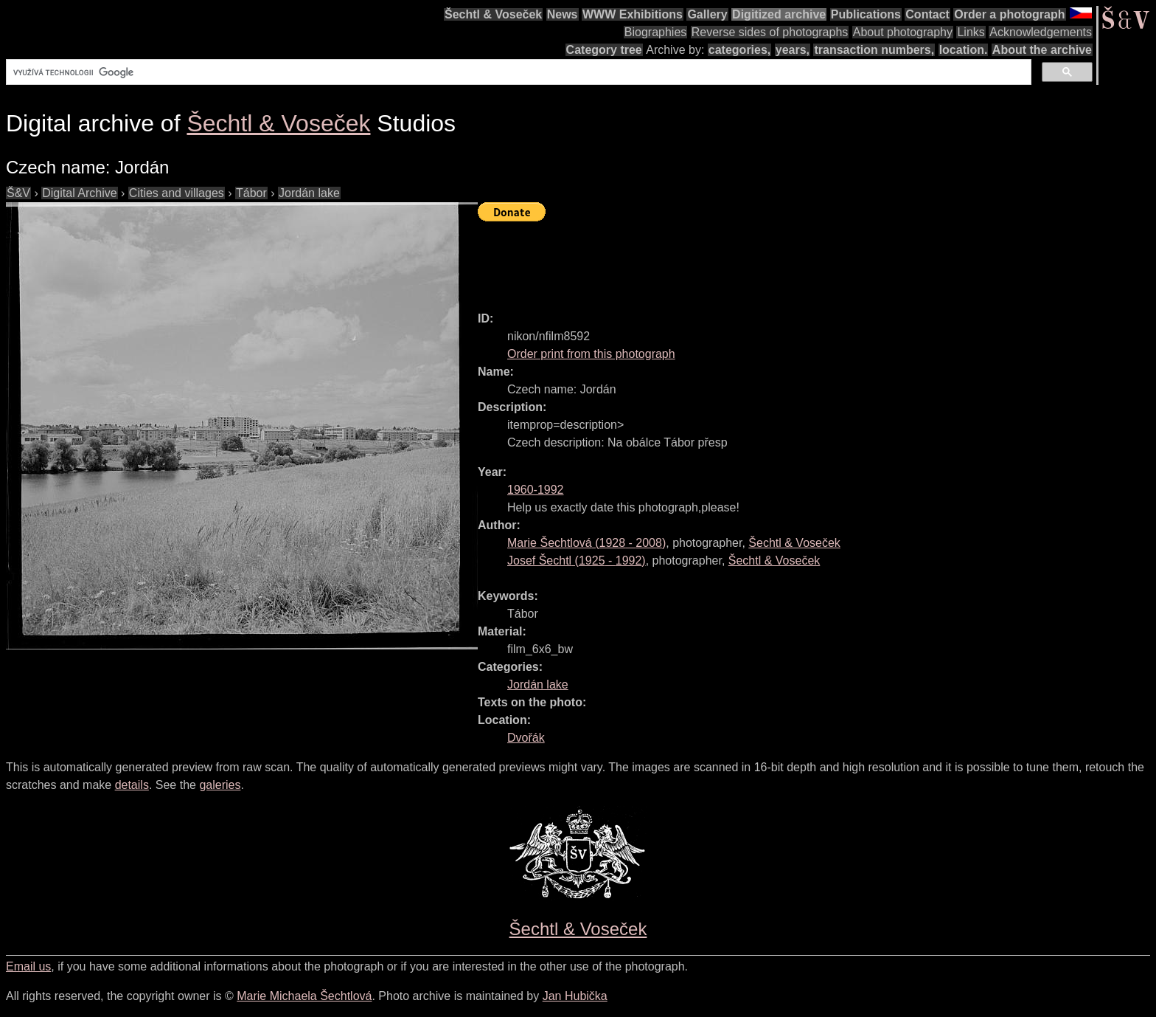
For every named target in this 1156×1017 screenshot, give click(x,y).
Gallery (707, 14)
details (132, 785)
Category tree (604, 50)
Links (970, 32)
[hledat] (517, 72)
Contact (927, 14)
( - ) (586, 543)
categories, (739, 50)
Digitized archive (779, 14)
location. (963, 50)
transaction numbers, (874, 50)
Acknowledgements (1040, 32)
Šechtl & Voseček (493, 14)
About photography (903, 32)
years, (792, 50)
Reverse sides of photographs (770, 32)
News (562, 14)
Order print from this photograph (591, 354)
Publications (866, 14)
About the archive (1042, 50)
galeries (219, 785)
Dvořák (526, 737)
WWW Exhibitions (632, 14)
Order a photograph (1009, 14)
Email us (28, 966)
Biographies (655, 32)
